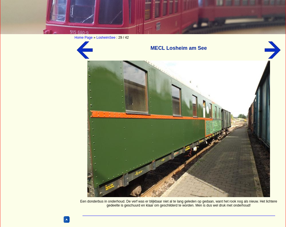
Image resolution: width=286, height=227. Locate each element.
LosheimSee (106, 38)
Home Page (83, 38)
